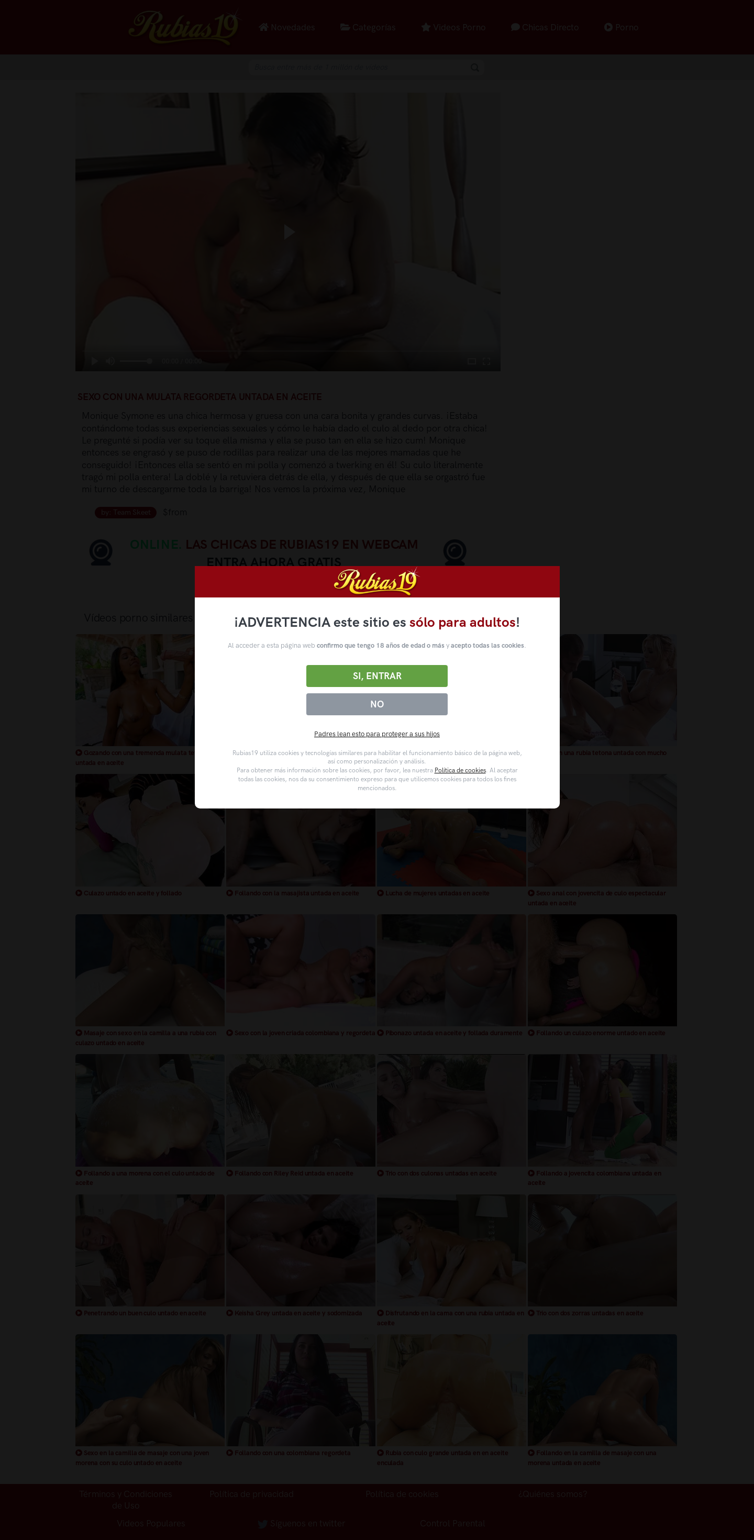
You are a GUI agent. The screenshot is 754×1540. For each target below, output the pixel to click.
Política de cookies (460, 770)
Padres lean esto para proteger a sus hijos (377, 734)
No (377, 704)
